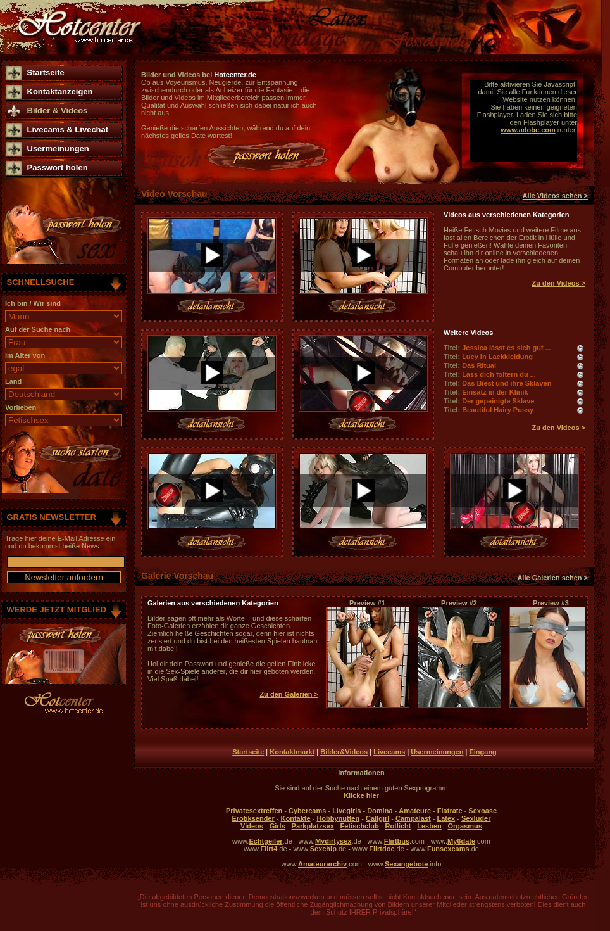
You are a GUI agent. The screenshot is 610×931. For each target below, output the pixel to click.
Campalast (413, 818)
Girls (277, 826)
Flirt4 (268, 848)
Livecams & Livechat (68, 129)
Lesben (429, 826)
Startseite (46, 72)
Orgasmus (465, 826)
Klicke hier (361, 795)
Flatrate (450, 810)
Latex (446, 818)
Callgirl (377, 818)
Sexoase (482, 810)
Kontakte (296, 818)
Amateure (415, 810)
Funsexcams (448, 848)
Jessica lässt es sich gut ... (506, 348)
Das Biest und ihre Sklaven (506, 383)
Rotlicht (398, 826)
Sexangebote (406, 864)
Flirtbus (396, 841)
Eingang (482, 752)
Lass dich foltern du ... (499, 374)
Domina (379, 810)
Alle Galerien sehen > (552, 577)
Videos (251, 826)
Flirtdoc (381, 848)
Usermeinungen (58, 148)
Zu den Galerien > (288, 694)
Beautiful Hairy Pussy (497, 410)
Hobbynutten (337, 818)
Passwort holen (57, 167)
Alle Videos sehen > (555, 196)
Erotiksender (253, 818)
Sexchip (323, 848)
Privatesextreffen (254, 810)
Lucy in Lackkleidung (497, 356)
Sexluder (475, 818)
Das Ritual (479, 365)
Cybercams (307, 810)
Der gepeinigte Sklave (498, 401)
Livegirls (346, 810)
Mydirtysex (333, 841)
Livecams (389, 752)
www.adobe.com (528, 130)
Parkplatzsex (313, 826)
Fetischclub (359, 826)
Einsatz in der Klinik (495, 392)
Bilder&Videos (344, 752)
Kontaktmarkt (292, 752)
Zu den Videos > (558, 283)
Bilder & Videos (57, 110)
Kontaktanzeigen (60, 91)
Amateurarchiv (322, 864)
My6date (461, 841)
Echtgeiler (265, 841)
